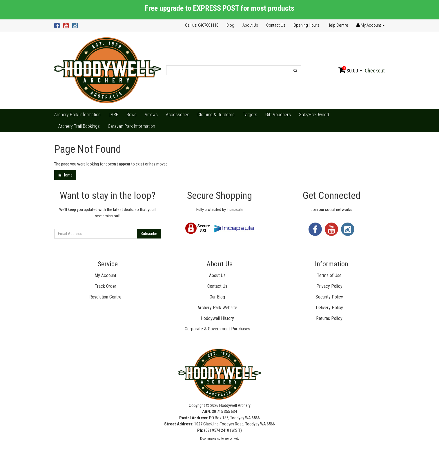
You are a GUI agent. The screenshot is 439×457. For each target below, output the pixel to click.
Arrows (151, 114)
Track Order (105, 286)
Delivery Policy (329, 307)
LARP (114, 114)
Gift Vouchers (278, 114)
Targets (250, 114)
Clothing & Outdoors (216, 114)
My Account (105, 275)
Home (65, 175)
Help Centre (337, 25)
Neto (236, 438)
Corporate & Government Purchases (217, 329)
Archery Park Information (77, 114)
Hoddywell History (217, 318)
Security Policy (329, 297)
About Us (250, 25)
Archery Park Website (217, 307)
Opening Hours (306, 25)
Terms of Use (329, 275)
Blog (230, 25)
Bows (132, 114)
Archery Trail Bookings (79, 126)
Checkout (375, 71)
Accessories (177, 114)
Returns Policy (329, 318)
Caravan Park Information (131, 126)
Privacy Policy (329, 286)
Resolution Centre (105, 297)
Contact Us (275, 25)
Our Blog (217, 297)
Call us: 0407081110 (201, 25)
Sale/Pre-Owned (314, 114)
